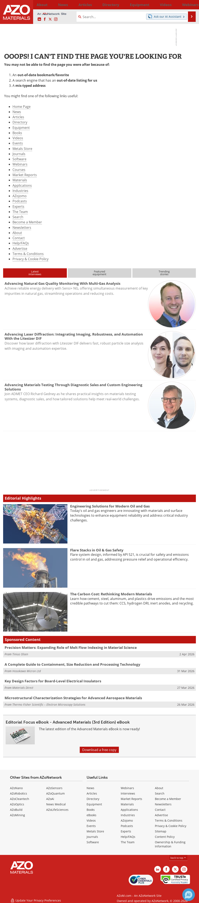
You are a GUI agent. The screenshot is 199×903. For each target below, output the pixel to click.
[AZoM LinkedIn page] (39, 19)
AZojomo (19, 196)
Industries (20, 190)
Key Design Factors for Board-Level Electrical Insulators (53, 681)
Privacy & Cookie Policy (30, 259)
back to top (178, 857)
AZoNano (16, 788)
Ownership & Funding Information (170, 844)
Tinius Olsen (20, 654)
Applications (22, 185)
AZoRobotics (18, 793)
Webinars (19, 164)
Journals (18, 154)
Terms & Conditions (28, 253)
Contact (18, 238)
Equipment (21, 127)
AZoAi (50, 799)
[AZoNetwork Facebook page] (44, 19)
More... (190, 4)
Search (17, 217)
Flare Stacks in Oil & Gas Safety (96, 550)
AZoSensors (54, 788)
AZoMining (17, 815)
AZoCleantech (19, 799)
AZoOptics (17, 804)
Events (17, 143)
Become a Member (27, 222)
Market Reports (24, 175)
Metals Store (22, 148)
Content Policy (165, 837)
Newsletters (21, 227)
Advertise (19, 248)
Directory (90, 4)
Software (19, 159)
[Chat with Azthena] (188, 894)
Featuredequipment (99, 273)
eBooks (91, 815)
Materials (19, 180)
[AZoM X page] (50, 19)
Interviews (128, 793)
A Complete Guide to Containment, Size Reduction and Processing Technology (72, 664)
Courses (18, 169)
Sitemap (160, 831)
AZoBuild (16, 810)
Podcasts (19, 201)
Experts (18, 206)
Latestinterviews (35, 273)
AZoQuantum (55, 793)
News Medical (56, 804)
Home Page (21, 106)
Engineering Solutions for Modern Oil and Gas (110, 506)
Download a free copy (99, 750)
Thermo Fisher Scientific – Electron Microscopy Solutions (48, 704)
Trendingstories (164, 273)
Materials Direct (22, 688)
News (16, 111)
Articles (18, 117)
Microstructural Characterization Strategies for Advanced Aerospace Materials (73, 697)
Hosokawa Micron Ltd (26, 671)
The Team (20, 211)
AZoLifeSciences (57, 810)
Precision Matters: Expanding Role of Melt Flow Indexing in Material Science (71, 647)
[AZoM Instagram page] (55, 19)
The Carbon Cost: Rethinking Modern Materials (111, 594)
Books (17, 133)
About (17, 232)
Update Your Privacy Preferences (35, 898)
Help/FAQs (20, 243)
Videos (17, 138)
